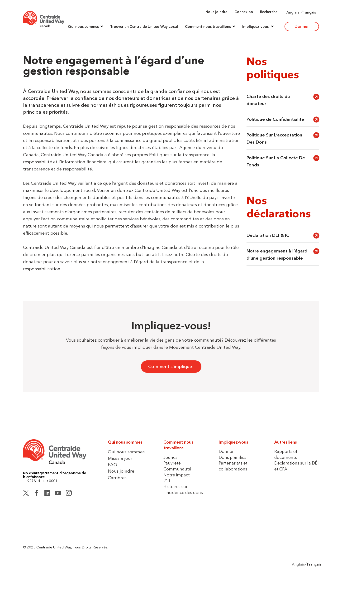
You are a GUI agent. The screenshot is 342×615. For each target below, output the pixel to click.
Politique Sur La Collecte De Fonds (276, 161)
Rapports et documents (285, 454)
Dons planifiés (232, 457)
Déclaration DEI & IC (268, 235)
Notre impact (176, 474)
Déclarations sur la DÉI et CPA (296, 465)
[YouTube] (58, 494)
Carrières (117, 477)
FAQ (112, 464)
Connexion (243, 12)
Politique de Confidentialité (275, 119)
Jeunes (170, 457)
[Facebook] (37, 494)
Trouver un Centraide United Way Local (144, 26)
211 (167, 480)
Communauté (177, 468)
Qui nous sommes (126, 452)
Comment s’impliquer (171, 366)
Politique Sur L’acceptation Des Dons (274, 138)
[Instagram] (69, 494)
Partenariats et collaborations (233, 465)
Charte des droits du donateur (268, 100)
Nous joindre (216, 12)
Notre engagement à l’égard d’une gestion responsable (277, 254)
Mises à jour (120, 458)
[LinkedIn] (47, 494)
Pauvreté (172, 462)
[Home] (43, 19)
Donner (301, 26)
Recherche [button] (268, 12)
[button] (85, 26)
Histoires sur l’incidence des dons (183, 489)
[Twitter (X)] (26, 494)
